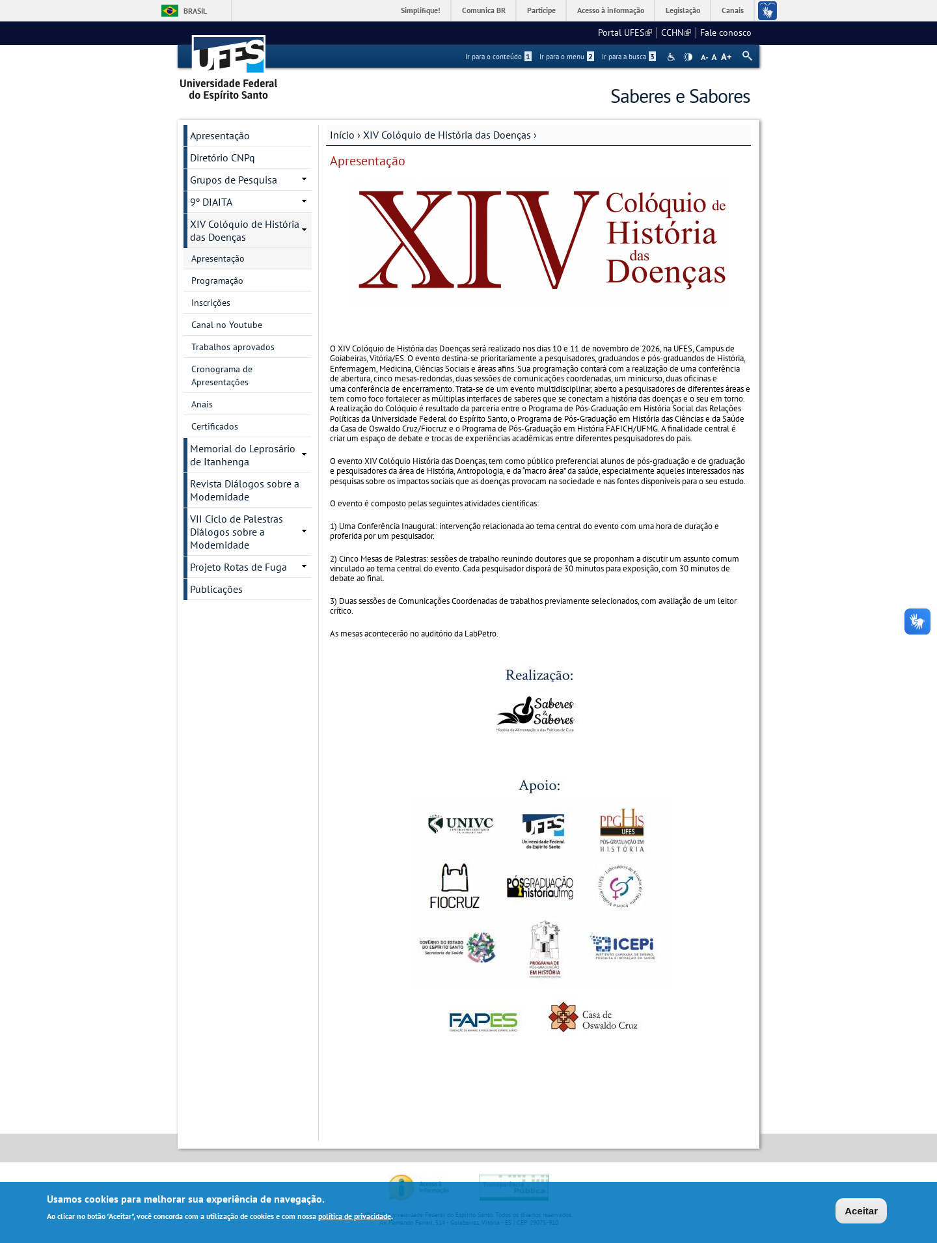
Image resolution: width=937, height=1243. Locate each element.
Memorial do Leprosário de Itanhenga (242, 455)
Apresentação (220, 135)
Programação (217, 280)
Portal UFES (625, 32)
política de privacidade (354, 1217)
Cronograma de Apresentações (221, 375)
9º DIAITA (211, 201)
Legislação (683, 10)
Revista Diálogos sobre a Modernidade (244, 490)
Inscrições (210, 302)
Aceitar (861, 1211)
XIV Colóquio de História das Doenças (447, 134)
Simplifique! (421, 10)
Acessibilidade (672, 57)
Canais (733, 10)
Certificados (214, 426)
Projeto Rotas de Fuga (238, 566)
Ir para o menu (566, 56)
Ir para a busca (629, 56)
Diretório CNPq (222, 157)
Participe (541, 10)
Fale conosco (726, 32)
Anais (202, 404)
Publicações (216, 588)
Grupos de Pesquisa (233, 179)
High (687, 57)
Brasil (195, 11)
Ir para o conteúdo (498, 56)
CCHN (676, 32)
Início (342, 134)
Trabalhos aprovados (233, 347)
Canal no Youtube (226, 325)
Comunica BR (484, 10)
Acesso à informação (610, 10)
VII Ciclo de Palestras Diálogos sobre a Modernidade (236, 531)
